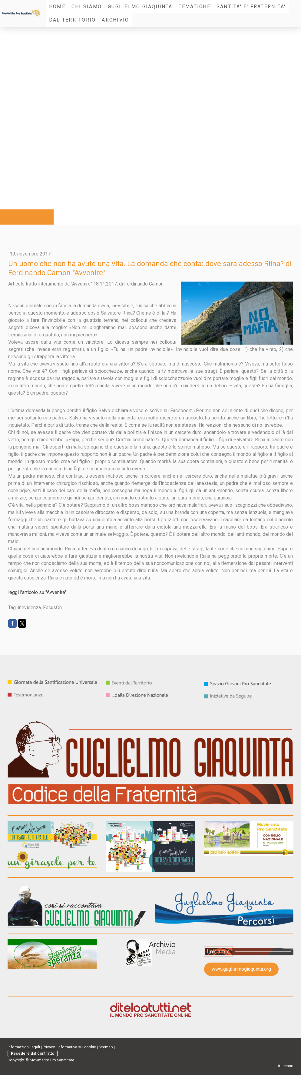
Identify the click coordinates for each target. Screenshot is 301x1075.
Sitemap (106, 1047)
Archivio (115, 20)
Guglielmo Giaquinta (140, 6)
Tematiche (194, 6)
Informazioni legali (24, 1047)
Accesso (285, 1065)
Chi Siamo (86, 6)
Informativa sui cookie (77, 1047)
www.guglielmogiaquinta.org (241, 969)
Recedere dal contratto (32, 1053)
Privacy (49, 1047)
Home (57, 6)
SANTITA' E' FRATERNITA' (251, 6)
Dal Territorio (72, 20)
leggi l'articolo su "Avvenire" (37, 592)
